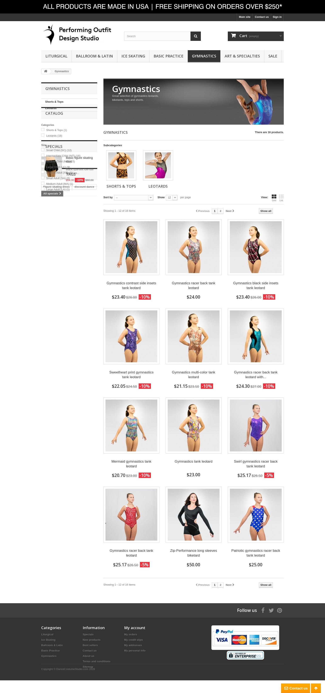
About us (88, 656)
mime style (77, 300)
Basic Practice (168, 55)
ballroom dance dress (57, 319)
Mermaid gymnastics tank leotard (132, 464)
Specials (53, 219)
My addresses (133, 645)
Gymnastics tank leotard (193, 461)
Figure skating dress (56, 294)
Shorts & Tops (54, 101)
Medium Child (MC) (60, 172)
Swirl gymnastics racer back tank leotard (256, 464)
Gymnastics (204, 55)
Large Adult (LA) (58, 200)
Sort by (108, 197)
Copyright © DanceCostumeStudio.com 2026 (68, 681)
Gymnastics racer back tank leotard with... (256, 374)
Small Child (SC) (59, 161)
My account (134, 627)
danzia (47, 325)
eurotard (81, 319)
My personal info (135, 650)
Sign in (277, 16)
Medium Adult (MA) (59, 194)
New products (92, 639)
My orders (130, 634)
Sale (272, 55)
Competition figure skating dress (64, 312)
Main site (245, 16)
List (281, 198)
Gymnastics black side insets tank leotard (255, 285)
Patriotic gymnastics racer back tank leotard (255, 553)
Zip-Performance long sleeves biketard (193, 553)
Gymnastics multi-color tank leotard (193, 374)
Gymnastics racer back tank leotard (193, 285)
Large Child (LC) (58, 177)
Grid (274, 198)
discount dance (84, 294)
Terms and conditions (96, 661)
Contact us (262, 16)
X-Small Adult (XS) (59, 183)
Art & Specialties (242, 55)
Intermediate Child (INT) (63, 166)
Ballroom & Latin (94, 55)
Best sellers (90, 645)
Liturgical (56, 55)
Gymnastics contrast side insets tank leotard (131, 285)
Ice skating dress (54, 300)
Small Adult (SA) (58, 189)
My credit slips (133, 639)
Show (161, 197)
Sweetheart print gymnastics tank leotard (131, 374)
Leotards (51, 108)
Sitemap (88, 666)
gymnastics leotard (55, 306)
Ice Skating (133, 55)
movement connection (70, 325)
